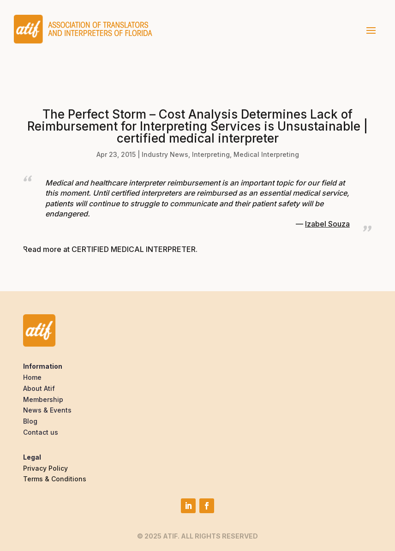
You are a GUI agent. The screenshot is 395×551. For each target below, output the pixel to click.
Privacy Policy (45, 468)
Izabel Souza (327, 223)
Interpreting (211, 154)
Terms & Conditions (54, 479)
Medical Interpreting (266, 154)
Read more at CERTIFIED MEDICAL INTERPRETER (109, 249)
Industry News (165, 154)
